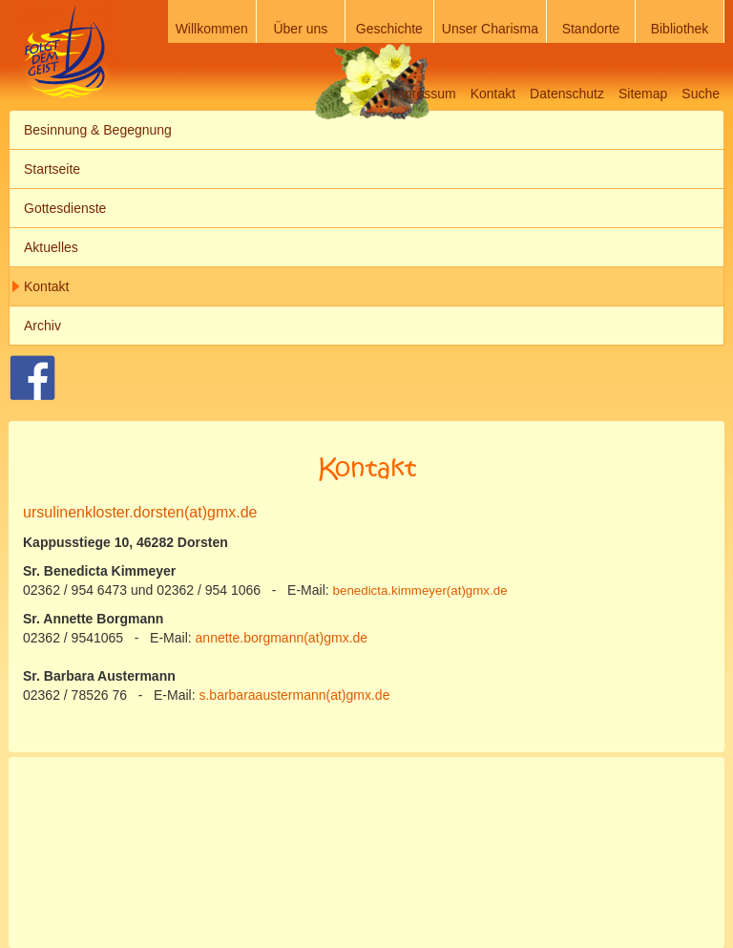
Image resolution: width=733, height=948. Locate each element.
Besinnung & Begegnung (98, 129)
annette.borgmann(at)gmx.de (282, 637)
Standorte (591, 28)
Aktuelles (51, 247)
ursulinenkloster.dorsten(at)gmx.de (140, 512)
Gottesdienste (65, 208)
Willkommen (212, 28)
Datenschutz (567, 93)
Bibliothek (680, 28)
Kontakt (493, 93)
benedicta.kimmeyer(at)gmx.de (420, 590)
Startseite (52, 169)
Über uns (300, 28)
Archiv (42, 325)
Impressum (422, 93)
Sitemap (642, 93)
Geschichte (389, 28)
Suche (700, 93)
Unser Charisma (490, 28)
